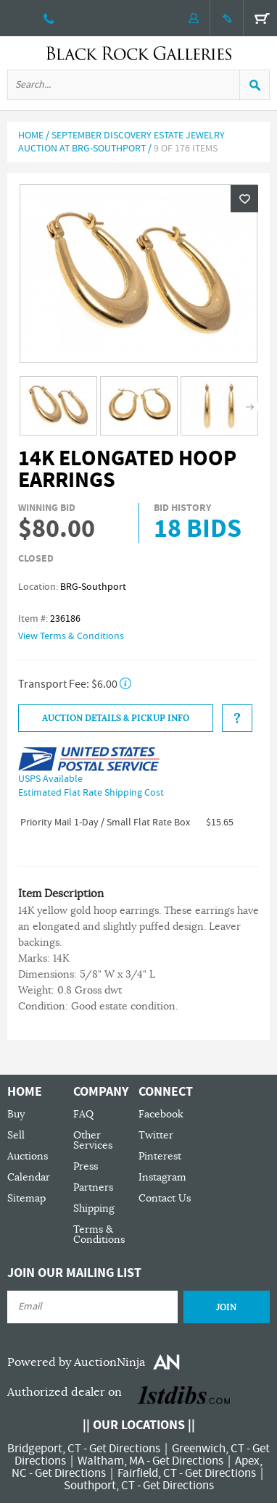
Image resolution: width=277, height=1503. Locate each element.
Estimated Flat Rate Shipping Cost (91, 792)
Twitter (155, 1135)
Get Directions (124, 1449)
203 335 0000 (49, 18)
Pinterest (159, 1156)
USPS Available (50, 779)
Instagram (162, 1177)
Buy (16, 1114)
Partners (93, 1187)
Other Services (92, 1140)
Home (31, 135)
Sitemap (26, 1198)
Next (250, 407)
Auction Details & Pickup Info (115, 718)
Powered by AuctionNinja (76, 1362)
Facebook (160, 1114)
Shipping (94, 1208)
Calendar (28, 1177)
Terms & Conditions (99, 1234)
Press (85, 1166)
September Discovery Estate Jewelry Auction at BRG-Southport (121, 142)
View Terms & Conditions (71, 636)
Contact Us (164, 1198)
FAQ (83, 1114)
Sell (16, 1135)
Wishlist (244, 198)
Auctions (27, 1156)
